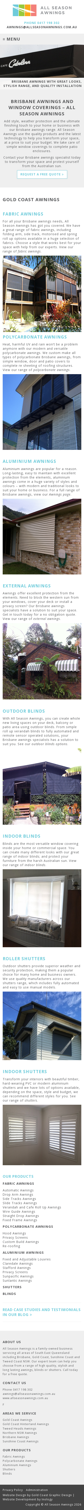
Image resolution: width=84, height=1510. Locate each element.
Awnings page (60, 494)
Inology (47, 1499)
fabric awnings (29, 251)
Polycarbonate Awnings (28, 1226)
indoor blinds (35, 865)
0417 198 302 (48, 23)
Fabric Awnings (18, 1183)
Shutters (12, 1287)
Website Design (14, 1495)
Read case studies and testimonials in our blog (42, 1312)
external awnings (46, 619)
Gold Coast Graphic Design (52, 1495)
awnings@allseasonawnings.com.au (42, 27)
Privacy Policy (13, 1490)
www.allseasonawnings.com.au (25, 1398)
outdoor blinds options (49, 744)
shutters (31, 1100)
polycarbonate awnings (51, 370)
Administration (37, 1490)
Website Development (19, 1499)
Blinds (9, 1293)
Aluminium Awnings (23, 1252)
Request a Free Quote (42, 174)
